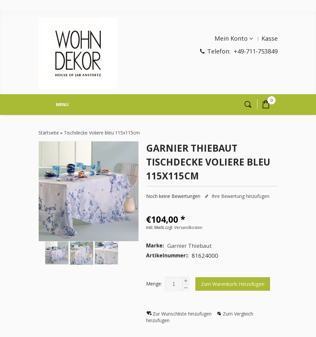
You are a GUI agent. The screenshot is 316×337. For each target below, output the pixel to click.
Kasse (269, 38)
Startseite (48, 133)
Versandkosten (188, 227)
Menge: (154, 284)
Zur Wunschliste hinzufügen (183, 314)
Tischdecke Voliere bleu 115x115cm (102, 133)
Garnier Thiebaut (189, 245)
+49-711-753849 (256, 51)
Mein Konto (231, 38)
